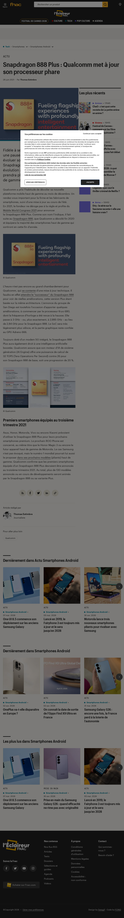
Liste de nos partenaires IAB (35, 175)
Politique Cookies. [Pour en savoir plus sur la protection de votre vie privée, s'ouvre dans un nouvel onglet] (44, 159)
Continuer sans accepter (92, 134)
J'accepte (90, 182)
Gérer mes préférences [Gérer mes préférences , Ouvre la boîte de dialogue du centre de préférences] (35, 182)
